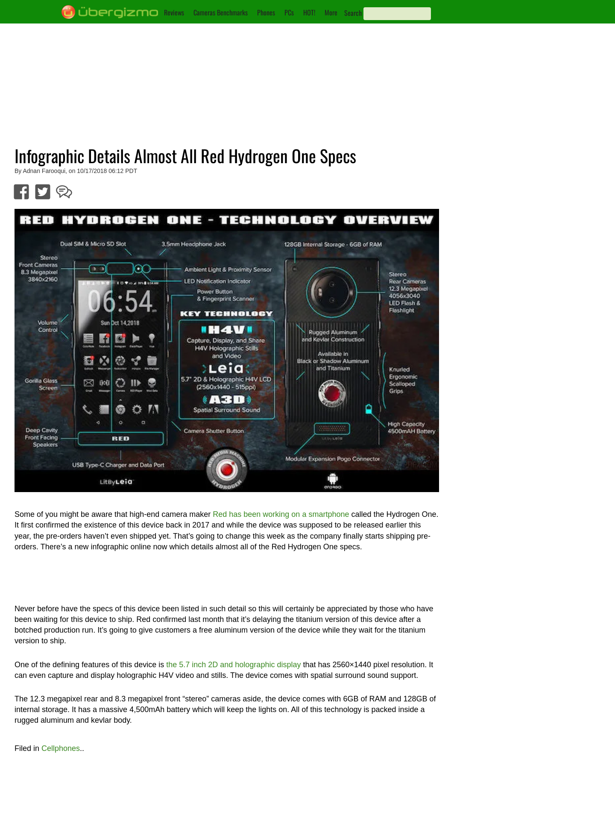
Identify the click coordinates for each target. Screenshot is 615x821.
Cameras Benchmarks (220, 12)
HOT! (309, 12)
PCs (289, 12)
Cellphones (60, 748)
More (331, 12)
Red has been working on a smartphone (281, 514)
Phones (266, 12)
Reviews (174, 12)
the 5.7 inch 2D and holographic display (233, 664)
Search (353, 13)
